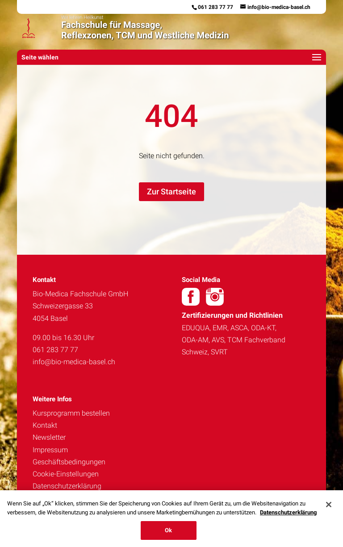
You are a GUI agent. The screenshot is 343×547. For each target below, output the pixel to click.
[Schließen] (329, 504)
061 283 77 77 (215, 7)
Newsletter (49, 437)
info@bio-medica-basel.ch (74, 362)
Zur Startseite (171, 191)
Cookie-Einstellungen (66, 474)
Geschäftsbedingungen (69, 462)
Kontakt (45, 425)
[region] (171, 518)
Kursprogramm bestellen (71, 413)
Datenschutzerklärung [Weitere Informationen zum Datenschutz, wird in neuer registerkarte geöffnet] (288, 512)
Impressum (50, 450)
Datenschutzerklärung (67, 486)
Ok (168, 530)
